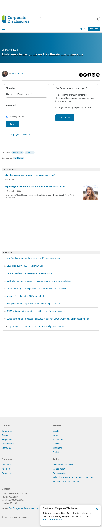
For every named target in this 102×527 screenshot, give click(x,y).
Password (11, 105)
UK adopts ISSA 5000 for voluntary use (25, 266)
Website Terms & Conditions (66, 481)
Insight (56, 431)
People (5, 435)
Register (94, 29)
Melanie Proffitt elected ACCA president (25, 296)
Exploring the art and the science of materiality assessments (36, 326)
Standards (6, 448)
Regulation (17, 152)
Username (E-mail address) (19, 94)
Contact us (7, 473)
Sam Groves (17, 74)
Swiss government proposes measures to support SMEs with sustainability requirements (48, 319)
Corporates (7, 431)
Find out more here (52, 519)
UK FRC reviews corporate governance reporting (30, 273)
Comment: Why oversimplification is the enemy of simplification (36, 288)
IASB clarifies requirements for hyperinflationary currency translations (39, 281)
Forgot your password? (20, 134)
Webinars (57, 448)
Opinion (56, 443)
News (55, 435)
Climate (29, 152)
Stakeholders (8, 443)
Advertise (6, 464)
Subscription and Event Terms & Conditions (73, 477)
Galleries (57, 452)
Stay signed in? (17, 117)
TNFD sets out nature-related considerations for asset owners (36, 311)
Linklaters (19, 158)
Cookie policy (59, 469)
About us (6, 469)
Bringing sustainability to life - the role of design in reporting (34, 303)
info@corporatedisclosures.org (23, 508)
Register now (65, 117)
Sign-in (82, 29)
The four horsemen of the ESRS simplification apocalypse (34, 258)
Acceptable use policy (63, 464)
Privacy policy (59, 473)
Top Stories (58, 439)
